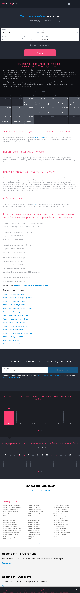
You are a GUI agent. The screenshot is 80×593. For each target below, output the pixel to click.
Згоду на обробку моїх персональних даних (51, 375)
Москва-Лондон (35, 520)
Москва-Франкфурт (36, 512)
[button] (39, 430)
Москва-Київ (8, 518)
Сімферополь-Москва (11, 512)
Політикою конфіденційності (10, 377)
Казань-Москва (35, 530)
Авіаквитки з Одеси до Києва (13, 344)
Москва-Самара (35, 528)
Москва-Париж (35, 505)
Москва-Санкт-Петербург (12, 505)
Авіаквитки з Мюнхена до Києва (14, 312)
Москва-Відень (35, 518)
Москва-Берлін (34, 539)
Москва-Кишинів (35, 510)
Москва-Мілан (60, 522)
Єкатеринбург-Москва (12, 535)
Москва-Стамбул (10, 537)
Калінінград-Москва (62, 518)
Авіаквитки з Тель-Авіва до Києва (15, 326)
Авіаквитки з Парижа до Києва (14, 305)
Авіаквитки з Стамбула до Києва (14, 322)
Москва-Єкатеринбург (12, 532)
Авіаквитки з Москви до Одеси (14, 301)
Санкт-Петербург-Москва (12, 507)
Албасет (35, 204)
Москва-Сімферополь (11, 510)
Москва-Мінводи (9, 520)
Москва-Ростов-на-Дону (13, 528)
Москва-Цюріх (60, 526)
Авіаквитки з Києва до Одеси (13, 340)
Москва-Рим (34, 526)
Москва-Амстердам (62, 516)
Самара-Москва (35, 532)
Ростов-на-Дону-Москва (13, 530)
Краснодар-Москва (11, 526)
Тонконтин (6, 563)
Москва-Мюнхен (10, 539)
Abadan (5, 586)
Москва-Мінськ (35, 535)
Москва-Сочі (8, 516)
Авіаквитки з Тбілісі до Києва (13, 330)
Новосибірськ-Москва (62, 507)
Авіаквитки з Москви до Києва (14, 294)
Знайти (40, 53)
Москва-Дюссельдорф (63, 532)
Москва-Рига (34, 516)
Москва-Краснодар (11, 524)
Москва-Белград (61, 535)
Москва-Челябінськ (62, 520)
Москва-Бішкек (60, 530)
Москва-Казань (35, 524)
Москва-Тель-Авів (36, 514)
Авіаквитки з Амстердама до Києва (15, 319)
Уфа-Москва (34, 537)
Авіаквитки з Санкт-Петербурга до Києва (17, 298)
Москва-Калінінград (62, 512)
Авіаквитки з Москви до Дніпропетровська (18, 308)
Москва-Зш (59, 537)
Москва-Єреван (35, 507)
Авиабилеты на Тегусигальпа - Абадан (31, 285)
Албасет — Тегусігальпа (40, 490)
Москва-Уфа (34, 522)
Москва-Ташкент (61, 528)
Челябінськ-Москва (62, 524)
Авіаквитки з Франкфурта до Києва (15, 315)
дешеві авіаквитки (39, 137)
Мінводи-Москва (9, 522)
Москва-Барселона (61, 510)
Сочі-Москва (8, 514)
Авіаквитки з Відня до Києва (13, 337)
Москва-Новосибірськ (62, 505)
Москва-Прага (60, 514)
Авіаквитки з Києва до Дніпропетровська (17, 333)
